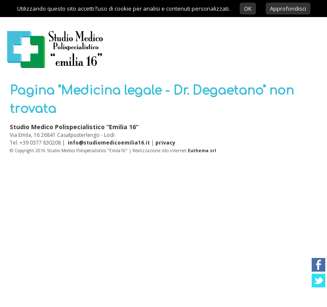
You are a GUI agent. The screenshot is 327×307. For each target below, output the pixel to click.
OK (248, 8)
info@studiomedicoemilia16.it (109, 142)
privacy (165, 142)
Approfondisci (288, 8)
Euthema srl (202, 151)
